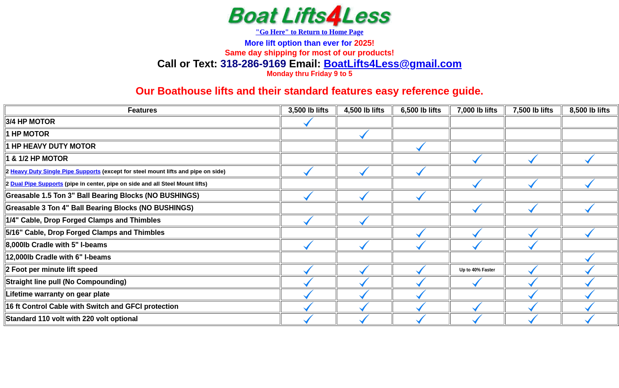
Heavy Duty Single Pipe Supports (56, 171)
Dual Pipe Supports (37, 183)
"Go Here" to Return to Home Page (310, 32)
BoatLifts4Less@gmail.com (393, 64)
